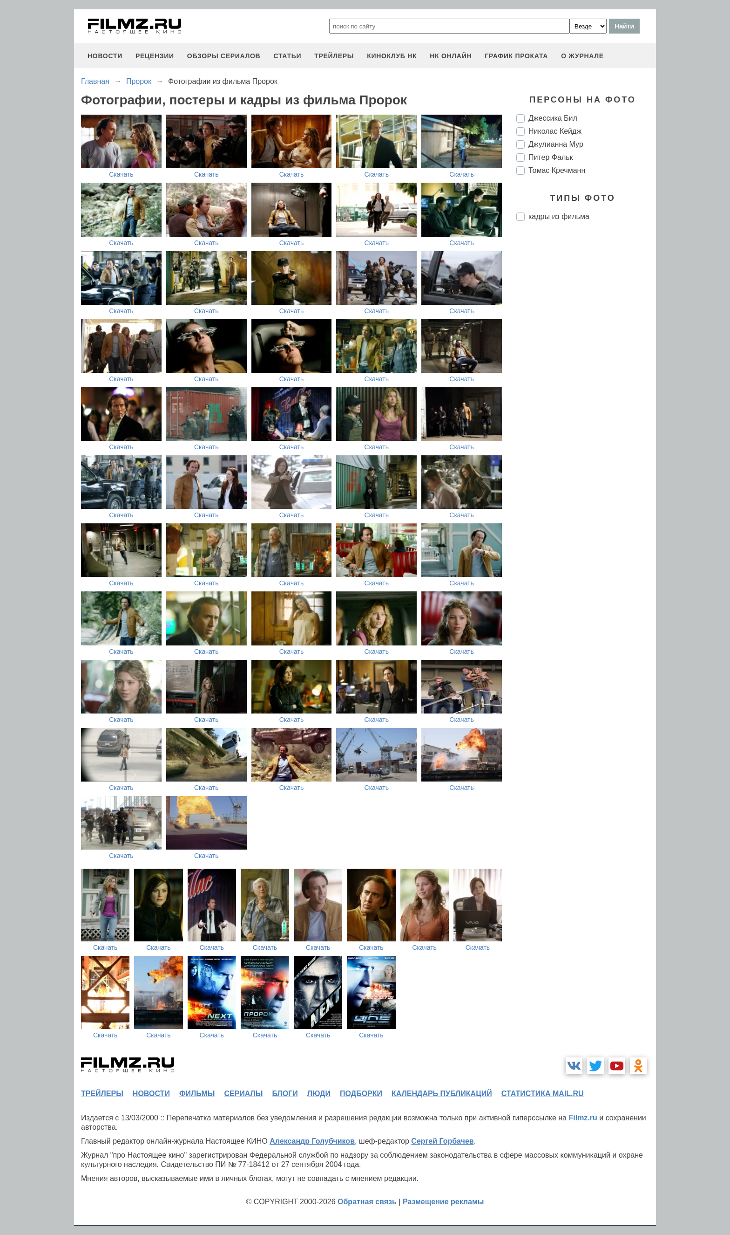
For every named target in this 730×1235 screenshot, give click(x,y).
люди (319, 1094)
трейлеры (334, 56)
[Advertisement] (586, 384)
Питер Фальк (550, 157)
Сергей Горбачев (442, 1141)
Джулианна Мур (555, 144)
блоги (284, 1094)
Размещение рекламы (443, 1202)
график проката (516, 56)
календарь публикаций (442, 1094)
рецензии (154, 56)
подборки (361, 1094)
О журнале (582, 56)
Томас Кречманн (556, 170)
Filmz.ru (582, 1118)
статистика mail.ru (542, 1094)
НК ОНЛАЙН (451, 56)
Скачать (121, 174)
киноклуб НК (392, 56)
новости (105, 56)
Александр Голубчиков (312, 1141)
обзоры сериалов (224, 56)
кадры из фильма (558, 216)
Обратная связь (367, 1202)
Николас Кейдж (554, 131)
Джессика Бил (552, 118)
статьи (287, 56)
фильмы (197, 1094)
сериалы (243, 1094)
